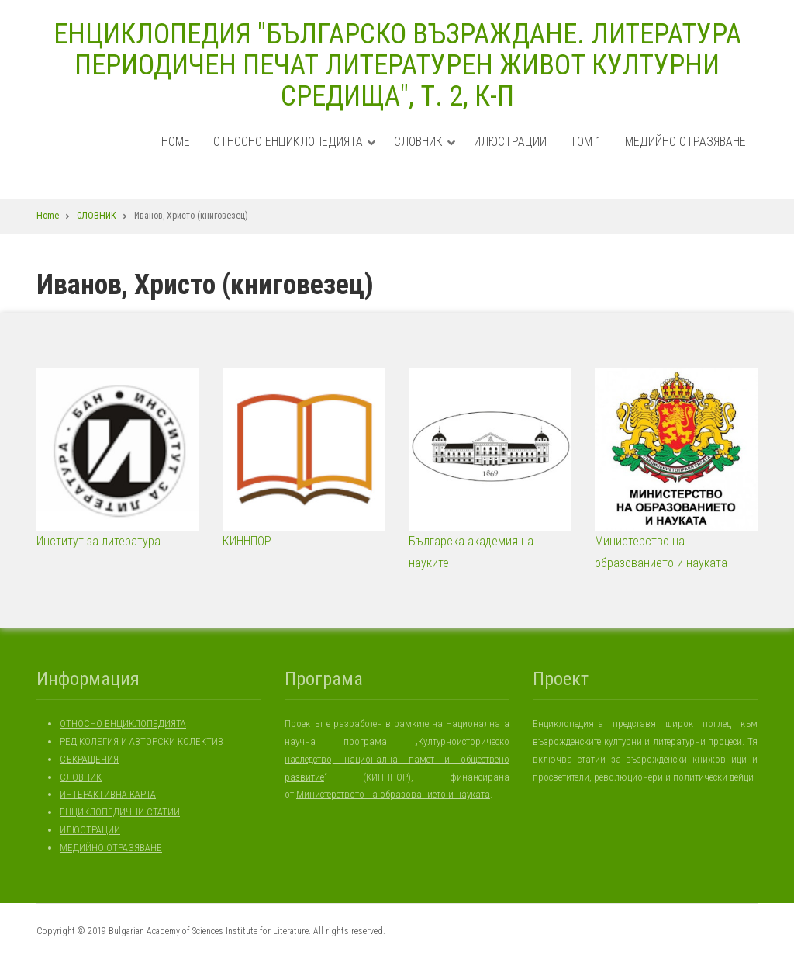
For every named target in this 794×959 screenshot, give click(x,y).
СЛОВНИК (425, 156)
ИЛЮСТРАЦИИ (510, 141)
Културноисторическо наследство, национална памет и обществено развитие (397, 759)
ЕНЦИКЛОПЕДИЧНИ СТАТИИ (120, 812)
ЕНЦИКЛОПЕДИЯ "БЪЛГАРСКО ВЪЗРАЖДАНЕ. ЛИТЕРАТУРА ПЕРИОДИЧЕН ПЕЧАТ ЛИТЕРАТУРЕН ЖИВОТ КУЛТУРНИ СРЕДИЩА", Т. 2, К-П (397, 65)
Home (175, 141)
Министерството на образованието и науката (393, 794)
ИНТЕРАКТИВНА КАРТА (108, 794)
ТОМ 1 (586, 141)
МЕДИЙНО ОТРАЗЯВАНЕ (685, 141)
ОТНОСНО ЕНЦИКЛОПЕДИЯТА (294, 156)
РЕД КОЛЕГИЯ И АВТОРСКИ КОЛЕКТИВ (141, 741)
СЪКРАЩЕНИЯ (89, 759)
